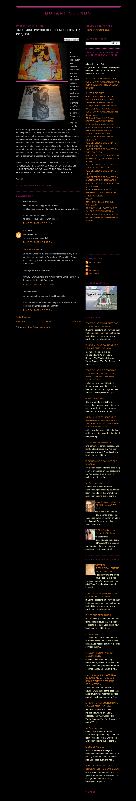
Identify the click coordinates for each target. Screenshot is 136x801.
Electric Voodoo (93, 262)
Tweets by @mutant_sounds (99, 30)
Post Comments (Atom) (39, 327)
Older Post (76, 321)
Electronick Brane (31, 249)
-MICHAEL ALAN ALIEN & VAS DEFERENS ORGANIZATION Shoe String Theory (102, 112)
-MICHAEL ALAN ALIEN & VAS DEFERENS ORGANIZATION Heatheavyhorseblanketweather (100, 121)
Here (23, 179)
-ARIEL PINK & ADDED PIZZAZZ (101, 96)
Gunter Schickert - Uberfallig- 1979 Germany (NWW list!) (107, 505)
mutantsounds (92, 270)
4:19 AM (48, 185)
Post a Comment (23, 317)
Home (48, 321)
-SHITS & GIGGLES (95, 93)
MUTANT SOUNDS (68, 13)
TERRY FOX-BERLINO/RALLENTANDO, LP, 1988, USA (106, 568)
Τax (88, 266)
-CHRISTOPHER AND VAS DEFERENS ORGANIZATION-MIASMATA (100, 136)
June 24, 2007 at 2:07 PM (38, 310)
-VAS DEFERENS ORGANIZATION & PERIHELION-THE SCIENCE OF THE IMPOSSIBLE (103, 192)
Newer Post (21, 321)
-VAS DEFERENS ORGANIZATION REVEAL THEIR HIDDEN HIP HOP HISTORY (102, 217)
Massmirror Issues (91, 634)
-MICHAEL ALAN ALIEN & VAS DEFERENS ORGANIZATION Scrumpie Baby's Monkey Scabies (101, 102)
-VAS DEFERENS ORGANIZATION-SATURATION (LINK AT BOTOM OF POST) (102, 158)
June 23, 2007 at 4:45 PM (38, 242)
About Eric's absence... (93, 483)
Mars (25, 230)
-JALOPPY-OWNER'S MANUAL (100, 211)
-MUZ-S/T (90, 199)
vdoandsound (92, 273)
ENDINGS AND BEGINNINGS (97, 442)
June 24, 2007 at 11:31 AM (38, 284)
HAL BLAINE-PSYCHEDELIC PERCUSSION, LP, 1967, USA (48, 32)
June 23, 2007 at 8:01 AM (38, 223)
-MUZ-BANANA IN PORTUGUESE (101, 208)
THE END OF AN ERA (93, 398)
